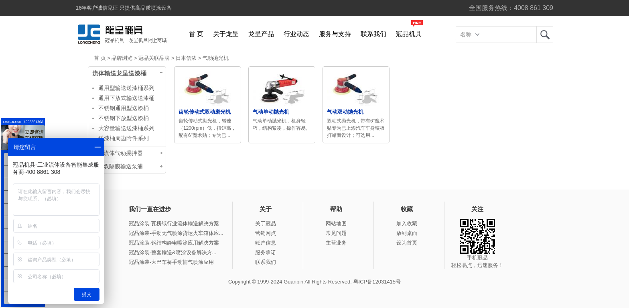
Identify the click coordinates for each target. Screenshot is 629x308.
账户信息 (265, 243)
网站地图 (336, 223)
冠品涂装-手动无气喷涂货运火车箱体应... (176, 233)
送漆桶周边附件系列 (123, 138)
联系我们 (373, 34)
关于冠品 (265, 223)
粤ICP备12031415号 (377, 282)
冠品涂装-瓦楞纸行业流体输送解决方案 (174, 223)
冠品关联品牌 (154, 58)
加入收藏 (406, 223)
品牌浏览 (122, 58)
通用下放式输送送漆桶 (126, 98)
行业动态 (296, 34)
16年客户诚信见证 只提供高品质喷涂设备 (124, 8)
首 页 (196, 34)
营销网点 (265, 233)
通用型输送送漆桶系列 (126, 88)
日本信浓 (186, 58)
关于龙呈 (226, 34)
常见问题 (336, 233)
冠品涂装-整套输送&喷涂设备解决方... (173, 252)
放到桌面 (406, 233)
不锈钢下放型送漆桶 (123, 118)
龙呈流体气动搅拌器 (117, 153)
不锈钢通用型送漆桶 (123, 108)
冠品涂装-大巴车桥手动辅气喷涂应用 (171, 262)
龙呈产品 (261, 34)
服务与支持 (335, 34)
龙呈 (545, 35)
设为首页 (406, 243)
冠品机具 (409, 34)
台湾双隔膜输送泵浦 (117, 166)
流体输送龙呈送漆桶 (119, 73)
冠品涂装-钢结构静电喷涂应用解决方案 (174, 243)
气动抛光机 (216, 58)
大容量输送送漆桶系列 (126, 128)
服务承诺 (265, 252)
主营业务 (336, 243)
